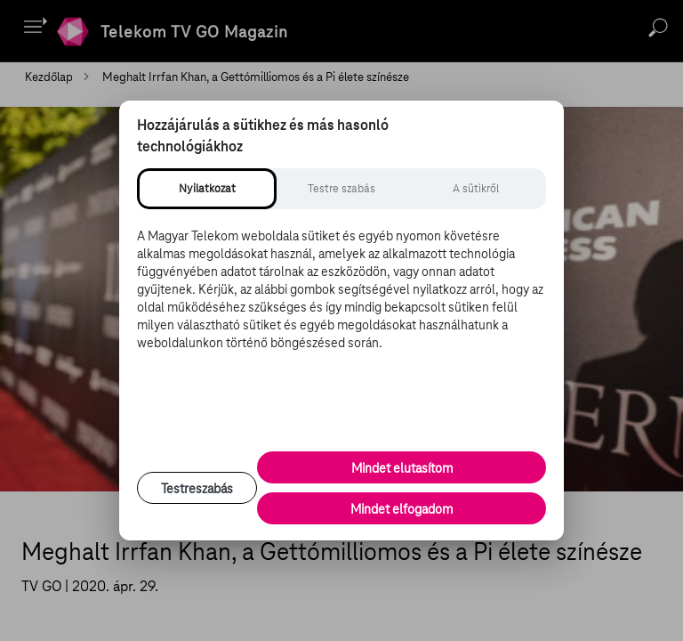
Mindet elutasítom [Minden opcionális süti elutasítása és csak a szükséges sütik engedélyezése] (402, 468)
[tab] (207, 189)
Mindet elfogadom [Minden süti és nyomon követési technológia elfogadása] (401, 509)
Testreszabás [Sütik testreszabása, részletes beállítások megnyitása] (197, 489)
